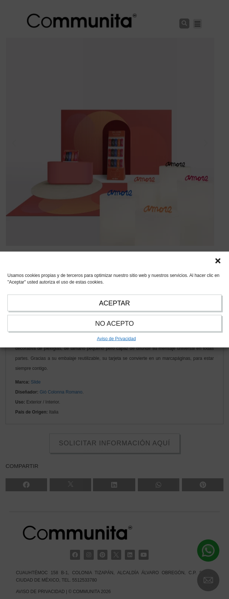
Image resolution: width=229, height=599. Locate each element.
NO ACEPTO (114, 323)
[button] (218, 261)
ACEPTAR (114, 303)
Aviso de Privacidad (116, 338)
